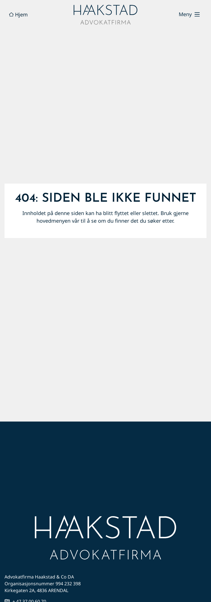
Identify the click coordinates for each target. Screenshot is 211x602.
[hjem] (105, 15)
